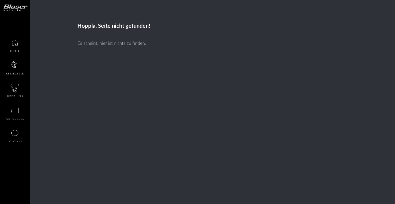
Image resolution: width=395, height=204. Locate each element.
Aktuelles (15, 119)
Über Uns (15, 96)
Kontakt (15, 141)
